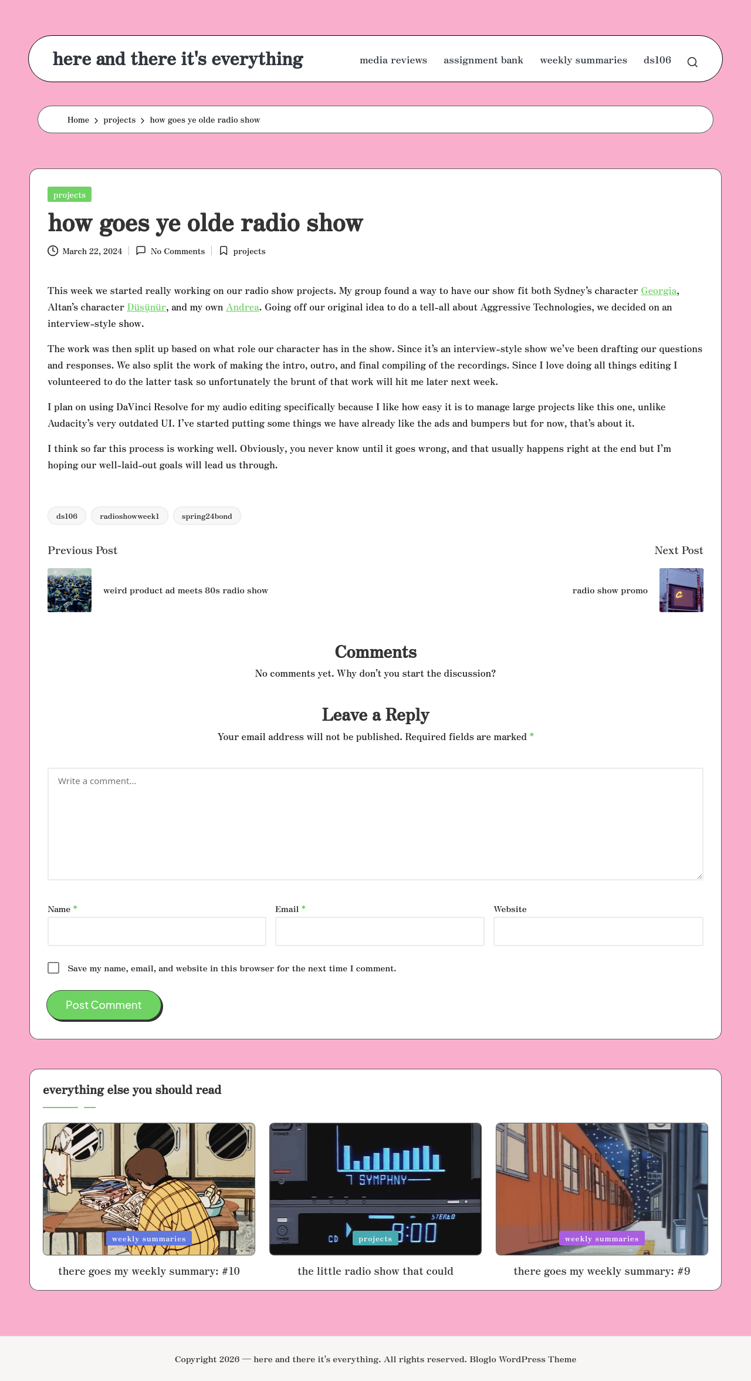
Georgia (658, 290)
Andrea (242, 306)
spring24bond (207, 515)
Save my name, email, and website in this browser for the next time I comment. (231, 967)
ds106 (66, 515)
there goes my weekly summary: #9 (601, 1270)
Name (62, 908)
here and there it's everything (177, 57)
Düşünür (146, 306)
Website (509, 908)
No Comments (170, 250)
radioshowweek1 (130, 515)
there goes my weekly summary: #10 (149, 1270)
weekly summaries (149, 1238)
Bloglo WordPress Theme (522, 1358)
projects (69, 194)
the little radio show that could (375, 1270)
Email (290, 908)
